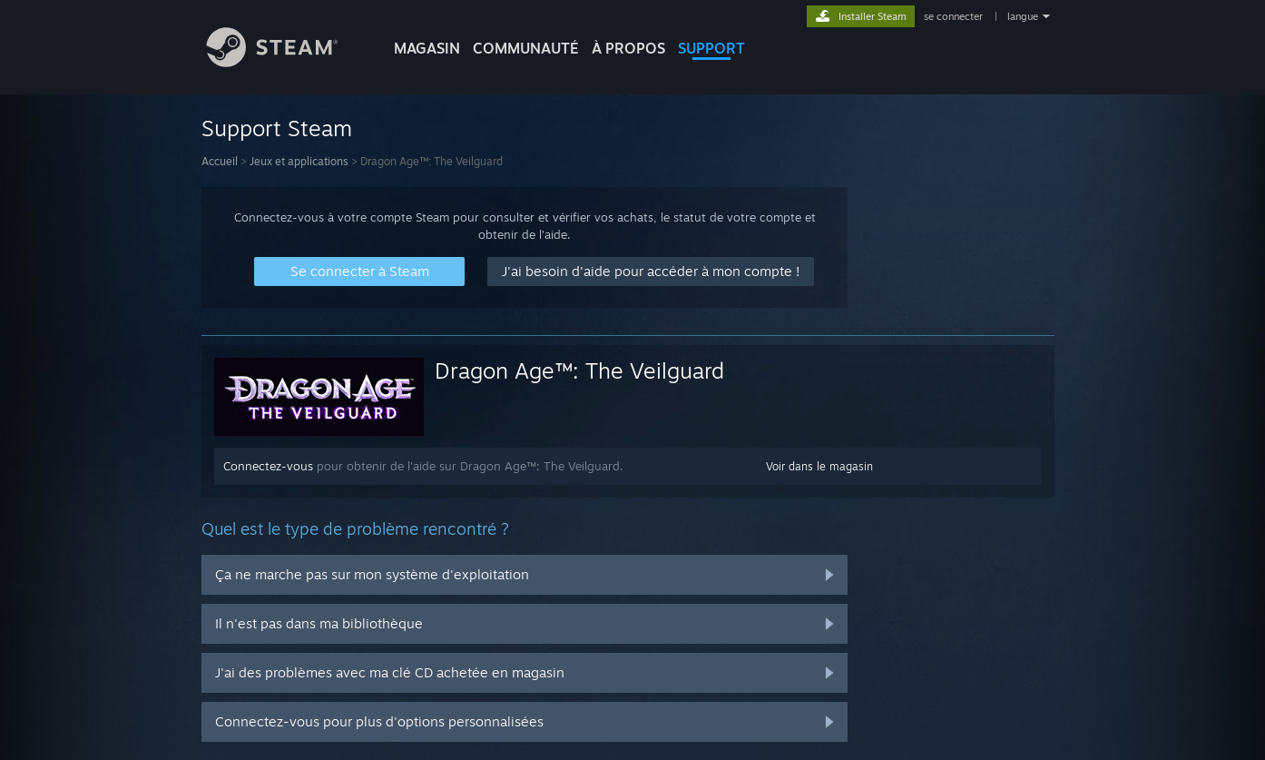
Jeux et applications (299, 161)
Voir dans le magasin (819, 466)
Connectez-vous (268, 466)
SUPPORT (711, 48)
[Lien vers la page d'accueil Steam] (286, 62)
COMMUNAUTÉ (526, 48)
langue (1022, 16)
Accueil (219, 161)
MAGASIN (427, 48)
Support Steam (276, 128)
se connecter (955, 16)
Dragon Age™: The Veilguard (579, 370)
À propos (628, 48)
